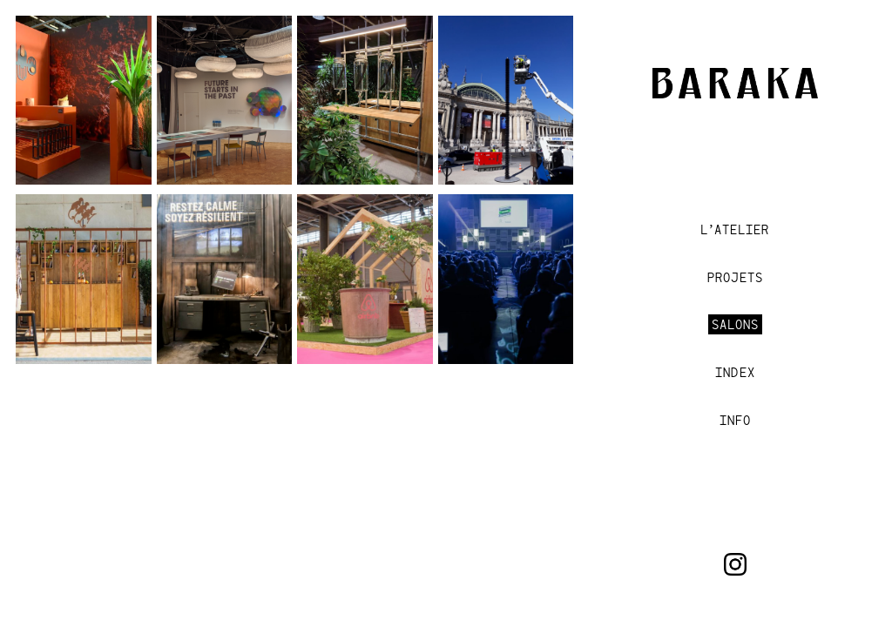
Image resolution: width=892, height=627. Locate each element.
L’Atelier (734, 229)
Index (734, 372)
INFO (735, 420)
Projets (734, 277)
